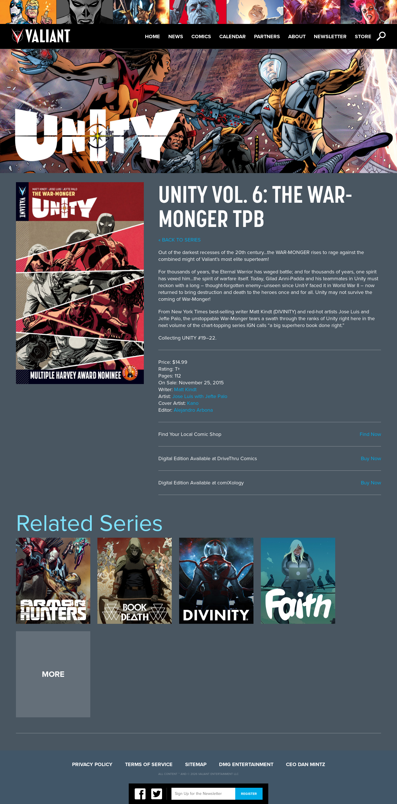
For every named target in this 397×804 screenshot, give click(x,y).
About (297, 36)
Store (363, 36)
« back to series (179, 240)
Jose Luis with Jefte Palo (199, 396)
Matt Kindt (185, 389)
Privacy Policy (92, 764)
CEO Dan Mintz (305, 764)
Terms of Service (149, 764)
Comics (201, 36)
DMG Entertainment (246, 764)
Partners (267, 36)
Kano (192, 403)
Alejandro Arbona (193, 410)
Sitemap (195, 764)
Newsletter (330, 36)
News (175, 36)
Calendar (232, 36)
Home (152, 36)
